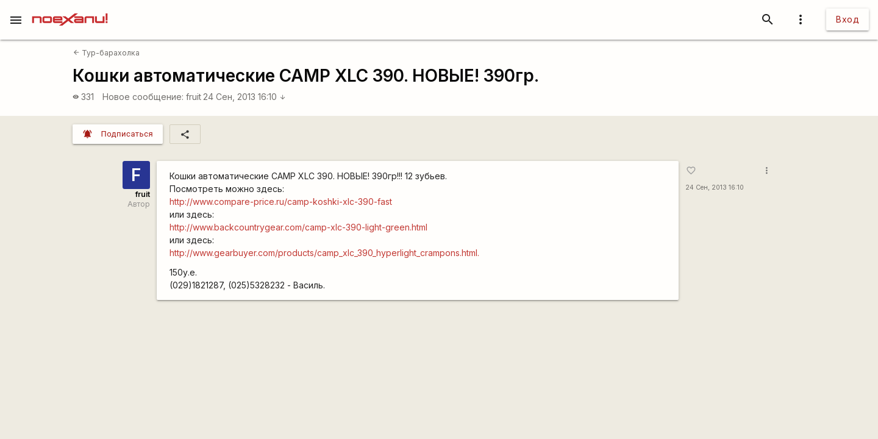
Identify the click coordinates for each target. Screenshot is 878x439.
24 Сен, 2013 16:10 (244, 96)
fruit (193, 96)
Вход (847, 19)
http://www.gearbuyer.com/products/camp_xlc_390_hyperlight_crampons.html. (324, 253)
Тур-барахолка (106, 52)
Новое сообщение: (143, 96)
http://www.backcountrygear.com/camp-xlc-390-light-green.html (298, 227)
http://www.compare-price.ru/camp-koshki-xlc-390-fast (281, 201)
